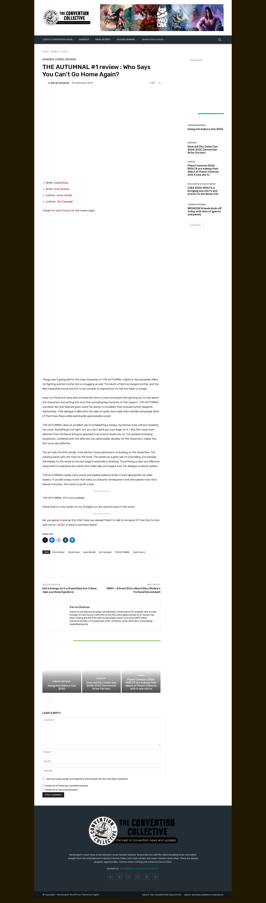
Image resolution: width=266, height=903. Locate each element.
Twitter (60, 524)
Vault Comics (62, 210)
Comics (64, 51)
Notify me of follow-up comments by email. (67, 785)
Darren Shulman (60, 83)
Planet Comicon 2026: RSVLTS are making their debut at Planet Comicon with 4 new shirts (141, 684)
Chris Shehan (61, 189)
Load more (196, 224)
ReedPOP (101, 678)
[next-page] (50, 698)
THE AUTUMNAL (122, 552)
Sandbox (55, 51)
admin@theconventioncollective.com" (139, 868)
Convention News (61, 681)
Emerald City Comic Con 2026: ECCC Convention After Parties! (101, 685)
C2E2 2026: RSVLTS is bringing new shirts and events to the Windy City (203, 190)
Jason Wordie (64, 195)
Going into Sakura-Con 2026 (62, 687)
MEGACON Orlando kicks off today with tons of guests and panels (204, 211)
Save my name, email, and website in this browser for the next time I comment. (87, 779)
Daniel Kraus (61, 182)
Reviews (70, 59)
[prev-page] (44, 698)
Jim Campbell (64, 201)
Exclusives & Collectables (202, 184)
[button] (220, 40)
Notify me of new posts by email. (62, 789)
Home (45, 51)
